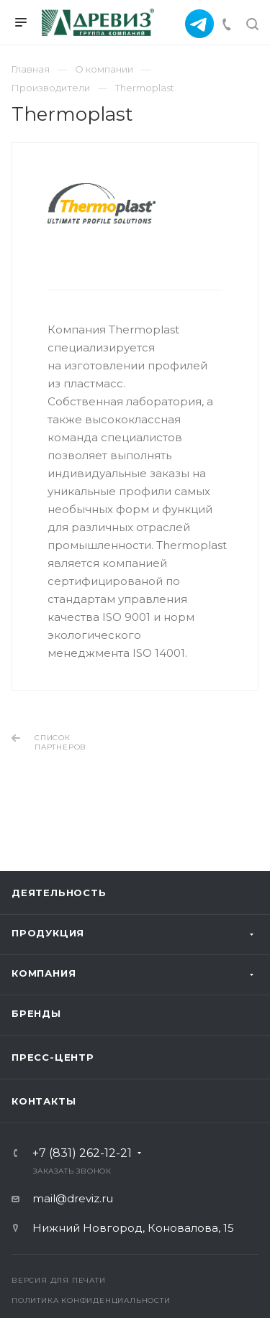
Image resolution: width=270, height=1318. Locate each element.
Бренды (36, 1013)
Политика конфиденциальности (91, 1300)
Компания (44, 973)
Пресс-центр (53, 1057)
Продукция (48, 933)
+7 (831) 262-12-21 (82, 1153)
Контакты (44, 1101)
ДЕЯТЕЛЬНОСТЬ (59, 892)
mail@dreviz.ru (72, 1198)
